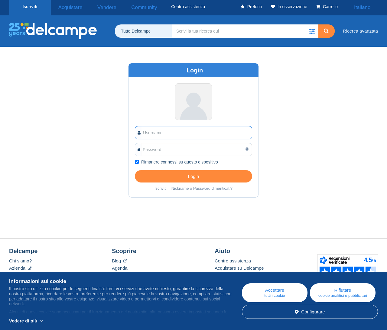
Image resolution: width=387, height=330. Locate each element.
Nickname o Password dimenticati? (202, 186)
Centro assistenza (233, 258)
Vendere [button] (95, 6)
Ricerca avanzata (360, 28)
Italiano (366, 6)
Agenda (120, 265)
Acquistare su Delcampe (239, 265)
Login (193, 174)
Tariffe (15, 273)
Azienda (20, 265)
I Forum (120, 273)
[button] (311, 29)
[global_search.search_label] (245, 29)
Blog (119, 258)
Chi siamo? (20, 258)
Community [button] (124, 6)
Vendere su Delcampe (237, 273)
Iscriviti (29, 6)
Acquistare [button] (67, 6)
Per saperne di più (62, 321)
